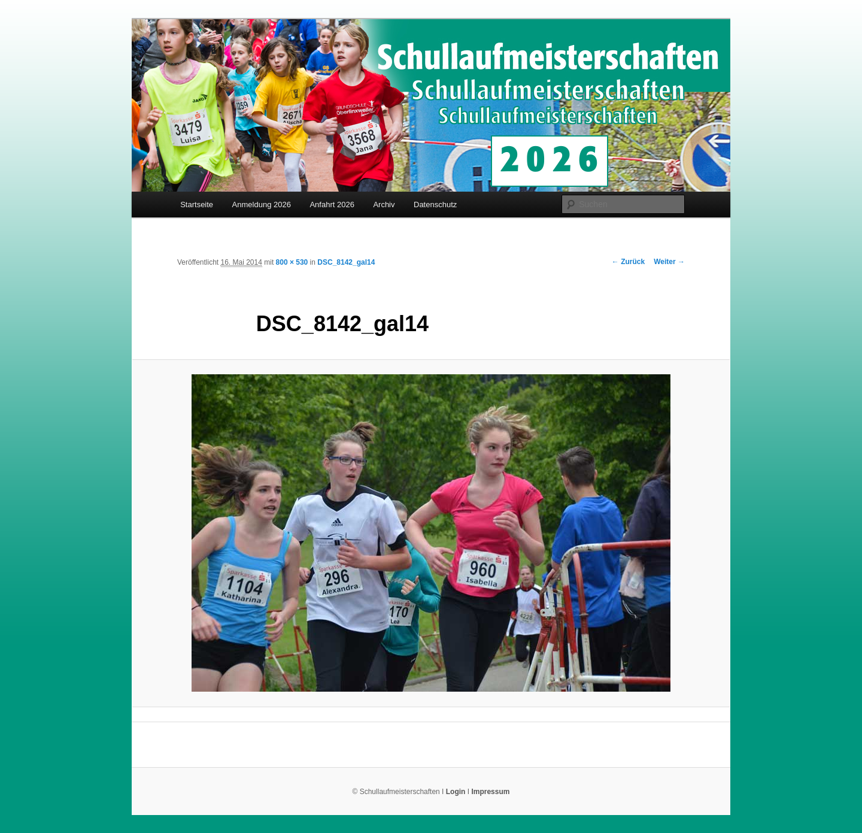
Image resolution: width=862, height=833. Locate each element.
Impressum (490, 791)
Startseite (196, 204)
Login (456, 791)
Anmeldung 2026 (261, 204)
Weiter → (669, 262)
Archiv (383, 204)
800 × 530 (292, 262)
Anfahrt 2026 (331, 204)
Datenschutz (435, 204)
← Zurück (628, 262)
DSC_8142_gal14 (346, 262)
